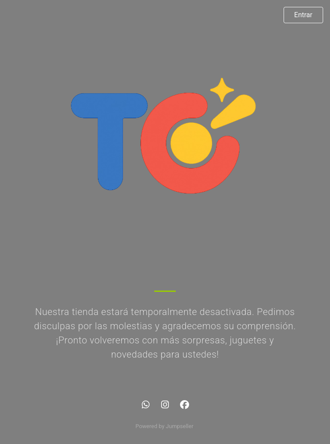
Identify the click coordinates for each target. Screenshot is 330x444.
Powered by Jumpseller (164, 426)
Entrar (303, 15)
